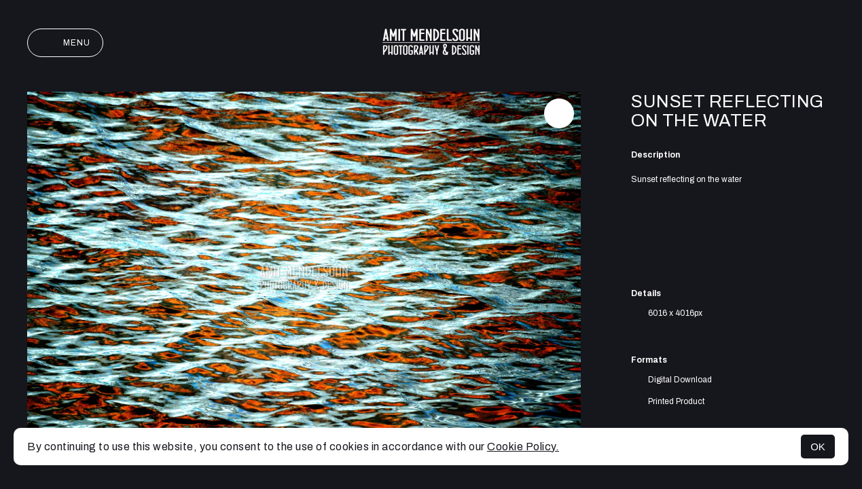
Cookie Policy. (523, 446)
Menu (65, 43)
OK (817, 446)
